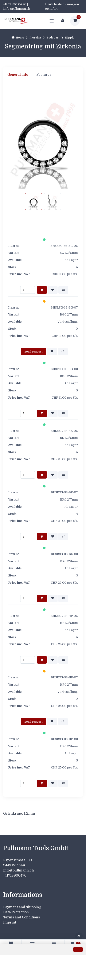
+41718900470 (15, 875)
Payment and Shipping (22, 907)
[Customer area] (62, 21)
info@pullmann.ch (19, 870)
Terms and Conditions (21, 917)
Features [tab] (43, 75)
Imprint (9, 922)
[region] (43, 74)
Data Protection (16, 912)
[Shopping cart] (75, 21)
